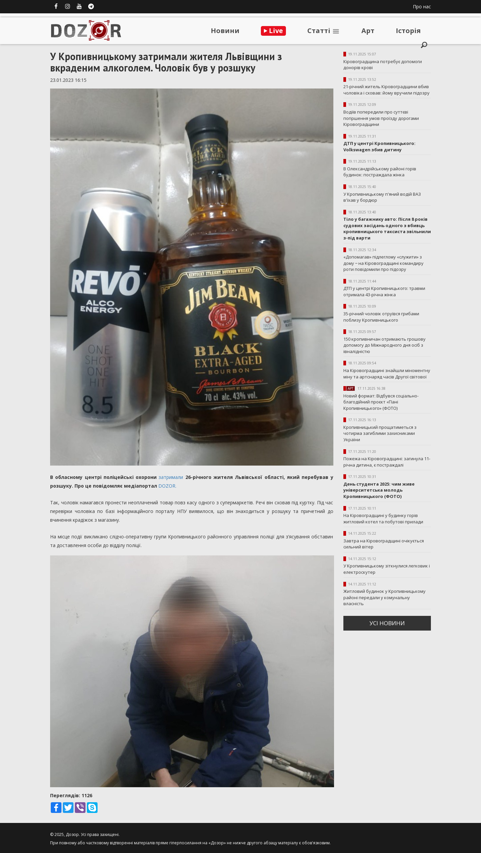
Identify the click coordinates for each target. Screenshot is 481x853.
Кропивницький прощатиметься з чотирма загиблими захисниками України (380, 433)
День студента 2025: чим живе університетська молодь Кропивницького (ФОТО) (379, 490)
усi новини (387, 623)
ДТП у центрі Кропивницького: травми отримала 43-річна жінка (384, 291)
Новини (225, 30)
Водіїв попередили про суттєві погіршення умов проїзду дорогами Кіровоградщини (381, 118)
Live (273, 30)
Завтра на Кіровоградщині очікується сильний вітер (383, 544)
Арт (367, 30)
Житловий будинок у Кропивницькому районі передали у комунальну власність (384, 597)
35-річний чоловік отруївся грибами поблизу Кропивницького (381, 317)
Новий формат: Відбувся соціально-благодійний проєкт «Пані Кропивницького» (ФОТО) (381, 402)
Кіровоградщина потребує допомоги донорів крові (382, 64)
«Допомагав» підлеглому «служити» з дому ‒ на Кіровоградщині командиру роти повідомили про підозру (383, 263)
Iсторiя (408, 30)
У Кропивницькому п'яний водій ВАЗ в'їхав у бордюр (382, 197)
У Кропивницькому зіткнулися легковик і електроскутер (386, 569)
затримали (171, 477)
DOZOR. (167, 486)
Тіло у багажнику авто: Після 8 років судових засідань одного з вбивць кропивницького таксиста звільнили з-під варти (387, 228)
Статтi (323, 30)
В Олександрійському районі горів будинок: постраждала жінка (379, 172)
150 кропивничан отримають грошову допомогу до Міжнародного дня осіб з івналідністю (384, 345)
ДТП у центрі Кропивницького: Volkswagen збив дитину (379, 146)
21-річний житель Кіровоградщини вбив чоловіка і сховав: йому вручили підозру (386, 89)
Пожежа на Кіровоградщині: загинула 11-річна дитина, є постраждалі (386, 462)
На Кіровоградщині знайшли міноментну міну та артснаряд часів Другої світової (386, 373)
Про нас (422, 6)
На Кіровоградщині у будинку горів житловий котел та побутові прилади (383, 518)
